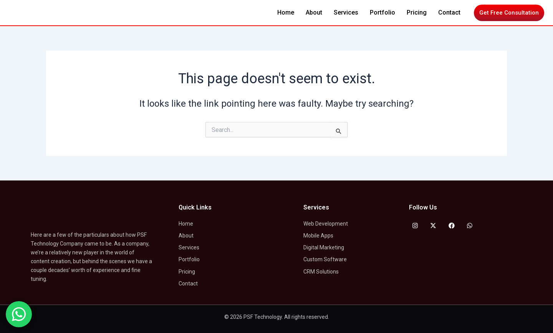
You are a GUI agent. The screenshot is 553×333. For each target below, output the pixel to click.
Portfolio (382, 12)
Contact (449, 12)
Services (346, 12)
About (314, 12)
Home (285, 12)
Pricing (417, 12)
